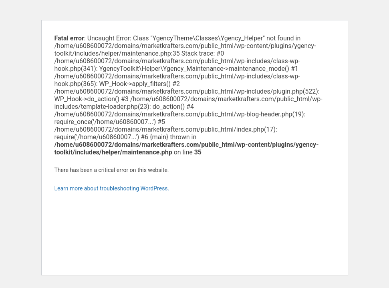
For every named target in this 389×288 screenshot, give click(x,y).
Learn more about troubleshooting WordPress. (111, 188)
